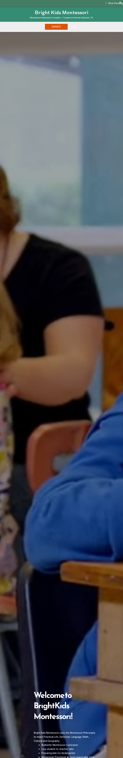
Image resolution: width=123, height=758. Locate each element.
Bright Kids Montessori (61, 12)
